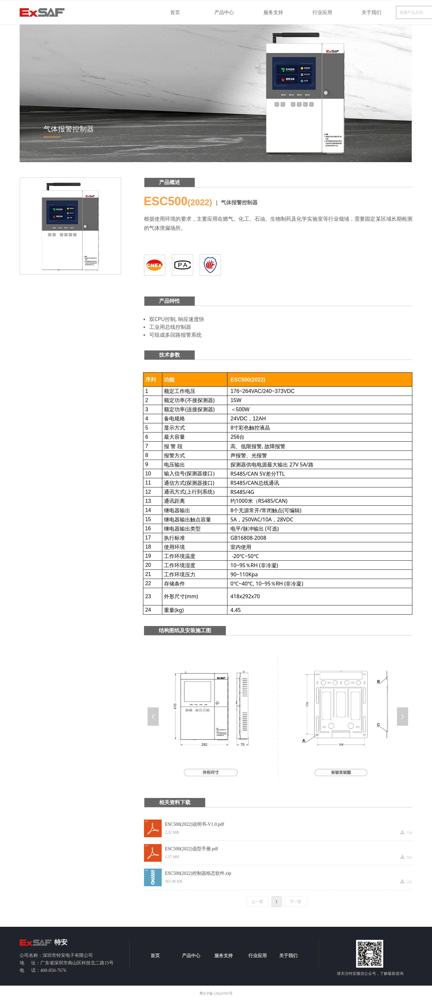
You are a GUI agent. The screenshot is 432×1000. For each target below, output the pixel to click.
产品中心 (224, 12)
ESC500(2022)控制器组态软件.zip (198, 873)
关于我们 (371, 12)
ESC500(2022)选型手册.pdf (191, 848)
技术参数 (169, 355)
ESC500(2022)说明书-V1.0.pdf (194, 824)
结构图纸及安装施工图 (185, 630)
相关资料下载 (174, 802)
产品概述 (169, 182)
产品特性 (169, 301)
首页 (175, 12)
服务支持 (273, 12)
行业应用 (322, 12)
